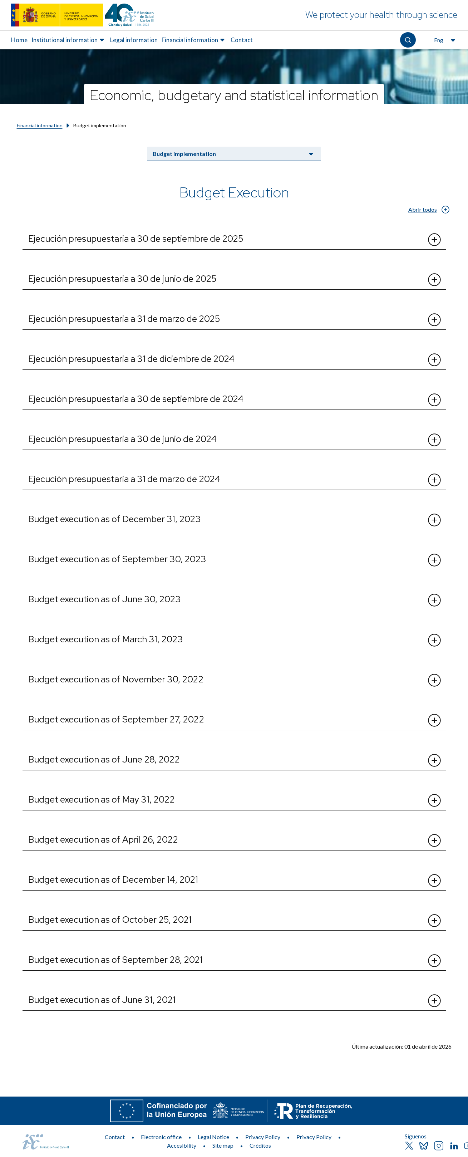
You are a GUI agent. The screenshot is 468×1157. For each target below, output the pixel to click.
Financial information (40, 125)
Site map (222, 1145)
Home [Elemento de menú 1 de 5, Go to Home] (19, 40)
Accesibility (181, 1145)
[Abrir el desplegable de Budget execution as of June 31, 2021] (434, 1001)
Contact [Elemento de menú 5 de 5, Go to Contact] (242, 40)
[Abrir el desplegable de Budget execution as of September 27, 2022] (434, 720)
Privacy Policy (262, 1136)
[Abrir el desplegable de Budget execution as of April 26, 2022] (434, 840)
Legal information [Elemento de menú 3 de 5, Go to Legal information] (134, 40)
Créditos (260, 1145)
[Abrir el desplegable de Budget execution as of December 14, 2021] (434, 880)
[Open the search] (407, 40)
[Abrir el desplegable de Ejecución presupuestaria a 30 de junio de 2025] (434, 280)
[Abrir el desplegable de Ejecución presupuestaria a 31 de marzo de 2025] (434, 320)
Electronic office (161, 1136)
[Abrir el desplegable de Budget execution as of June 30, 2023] (434, 600)
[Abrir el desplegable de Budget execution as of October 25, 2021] (434, 920)
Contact (115, 1136)
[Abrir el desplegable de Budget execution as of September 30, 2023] (434, 560)
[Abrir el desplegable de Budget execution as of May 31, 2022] (434, 800)
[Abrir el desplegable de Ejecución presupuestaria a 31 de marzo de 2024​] (434, 480)
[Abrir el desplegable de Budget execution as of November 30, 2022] (434, 680)
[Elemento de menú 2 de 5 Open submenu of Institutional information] (68, 40)
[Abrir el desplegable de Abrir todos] (446, 210)
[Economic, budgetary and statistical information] (234, 94)
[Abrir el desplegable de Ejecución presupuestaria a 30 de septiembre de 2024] (434, 400)
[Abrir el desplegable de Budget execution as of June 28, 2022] (434, 760)
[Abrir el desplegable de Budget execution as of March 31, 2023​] (434, 640)
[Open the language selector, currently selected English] (443, 40)
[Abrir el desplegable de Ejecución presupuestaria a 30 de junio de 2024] (434, 440)
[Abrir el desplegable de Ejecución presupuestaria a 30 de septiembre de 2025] (434, 239)
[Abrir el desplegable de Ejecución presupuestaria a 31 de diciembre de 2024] (434, 360)
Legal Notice (213, 1136)
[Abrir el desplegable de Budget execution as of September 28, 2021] (434, 960)
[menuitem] (19, 40)
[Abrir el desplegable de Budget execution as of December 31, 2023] (434, 520)
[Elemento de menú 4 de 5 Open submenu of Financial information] (194, 40)
